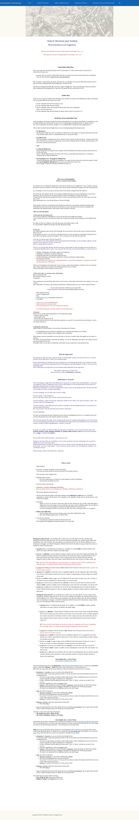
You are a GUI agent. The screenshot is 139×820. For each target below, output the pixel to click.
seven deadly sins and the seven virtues (66, 661)
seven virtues (36, 733)
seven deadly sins (75, 731)
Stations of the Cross (42, 297)
